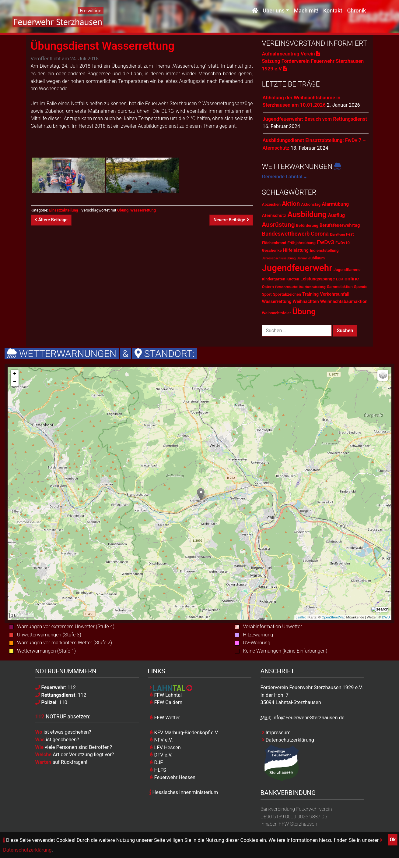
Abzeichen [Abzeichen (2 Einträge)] (271, 204)
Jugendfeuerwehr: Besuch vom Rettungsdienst (315, 119)
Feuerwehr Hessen (172, 777)
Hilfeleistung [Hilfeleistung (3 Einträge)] (296, 250)
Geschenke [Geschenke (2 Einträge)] (272, 250)
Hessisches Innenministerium (183, 792)
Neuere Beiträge (231, 220)
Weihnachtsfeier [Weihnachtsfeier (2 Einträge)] (276, 313)
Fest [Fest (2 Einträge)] (350, 234)
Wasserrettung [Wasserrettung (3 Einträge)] (277, 301)
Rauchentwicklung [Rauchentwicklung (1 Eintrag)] (312, 287)
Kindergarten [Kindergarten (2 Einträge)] (273, 279)
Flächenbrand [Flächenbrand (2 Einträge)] (274, 242)
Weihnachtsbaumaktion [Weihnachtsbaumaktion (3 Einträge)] (344, 301)
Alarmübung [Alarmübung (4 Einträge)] (335, 204)
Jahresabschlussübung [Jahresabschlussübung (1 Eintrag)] (279, 258)
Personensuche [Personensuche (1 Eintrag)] (286, 287)
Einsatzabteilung (63, 210)
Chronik (356, 11)
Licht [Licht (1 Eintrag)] (339, 279)
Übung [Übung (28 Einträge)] (304, 311)
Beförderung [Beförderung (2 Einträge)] (307, 225)
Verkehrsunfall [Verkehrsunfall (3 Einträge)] (334, 294)
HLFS (157, 770)
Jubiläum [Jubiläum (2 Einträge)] (316, 258)
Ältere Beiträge (51, 220)
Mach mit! (306, 11)
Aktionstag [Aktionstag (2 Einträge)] (310, 204)
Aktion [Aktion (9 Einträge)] (291, 203)
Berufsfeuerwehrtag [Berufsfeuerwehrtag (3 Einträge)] (340, 225)
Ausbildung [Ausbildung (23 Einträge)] (307, 214)
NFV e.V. (161, 740)
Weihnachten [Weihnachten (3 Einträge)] (306, 301)
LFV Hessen (165, 747)
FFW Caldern (166, 702)
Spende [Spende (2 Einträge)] (360, 286)
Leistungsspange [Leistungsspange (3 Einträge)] (317, 279)
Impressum (276, 732)
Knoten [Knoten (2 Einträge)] (292, 279)
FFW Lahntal (165, 695)
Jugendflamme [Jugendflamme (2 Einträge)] (347, 269)
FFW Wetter (164, 718)
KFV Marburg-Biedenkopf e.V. (184, 732)
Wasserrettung (143, 210)
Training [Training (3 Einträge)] (310, 294)
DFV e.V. (161, 755)
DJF (156, 762)
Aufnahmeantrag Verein (291, 54)
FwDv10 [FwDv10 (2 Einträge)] (342, 242)
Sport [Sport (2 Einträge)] (267, 294)
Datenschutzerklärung (288, 740)
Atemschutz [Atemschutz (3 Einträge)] (274, 215)
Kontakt (332, 11)
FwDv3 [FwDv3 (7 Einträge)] (325, 242)
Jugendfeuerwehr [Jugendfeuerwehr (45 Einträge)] (297, 268)
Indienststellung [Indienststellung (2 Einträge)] (324, 250)
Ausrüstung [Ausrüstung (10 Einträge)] (278, 224)
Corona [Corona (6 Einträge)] (320, 233)
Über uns (274, 11)
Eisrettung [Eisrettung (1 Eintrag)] (337, 235)
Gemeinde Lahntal (284, 177)
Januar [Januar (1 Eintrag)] (302, 258)
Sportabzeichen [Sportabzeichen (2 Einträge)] (287, 294)
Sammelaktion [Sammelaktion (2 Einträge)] (340, 286)
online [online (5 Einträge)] (352, 279)
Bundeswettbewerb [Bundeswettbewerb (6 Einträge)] (286, 233)
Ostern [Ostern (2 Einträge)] (268, 286)
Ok (393, 839)
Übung (122, 210)
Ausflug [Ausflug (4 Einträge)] (336, 215)
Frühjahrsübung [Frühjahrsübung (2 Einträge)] (301, 242)
